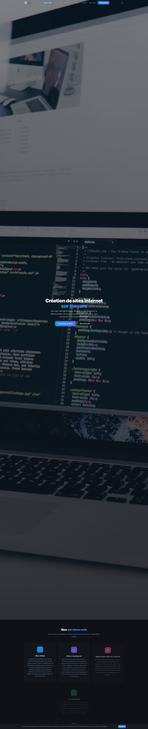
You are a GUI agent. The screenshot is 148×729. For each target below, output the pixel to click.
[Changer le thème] (122, 2)
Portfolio (76, 2)
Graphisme (68, 2)
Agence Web (47, 2)
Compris (122, 726)
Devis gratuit (103, 2)
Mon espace (92, 2)
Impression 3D (58, 2)
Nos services (85, 324)
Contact (84, 2)
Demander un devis (65, 324)
